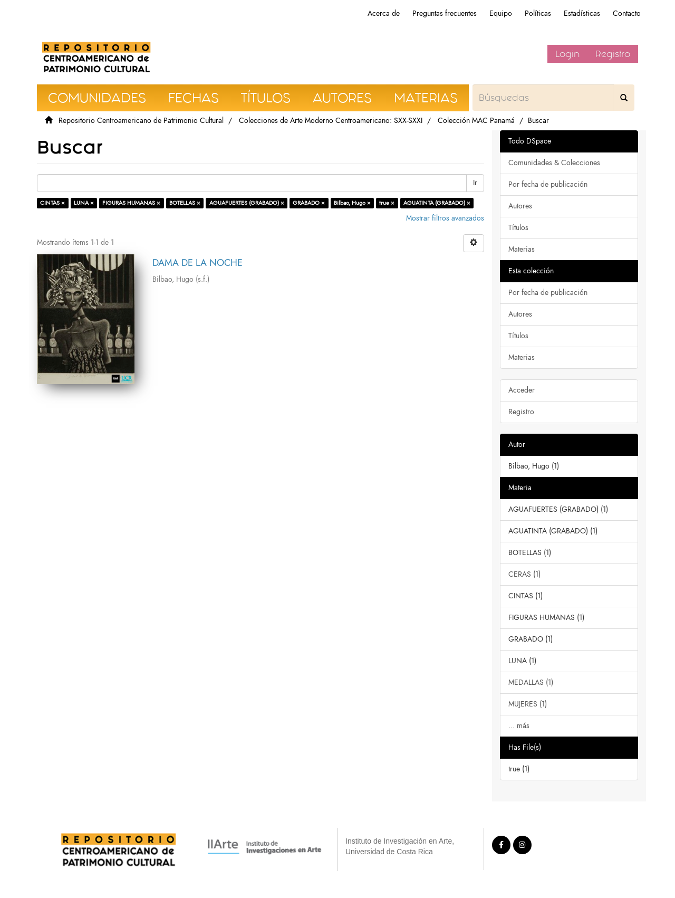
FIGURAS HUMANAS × (131, 203)
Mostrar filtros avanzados (445, 218)
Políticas (538, 13)
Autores (520, 206)
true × (386, 203)
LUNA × (84, 203)
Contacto (627, 13)
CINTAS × (52, 203)
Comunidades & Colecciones (554, 163)
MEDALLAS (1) (530, 682)
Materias (521, 249)
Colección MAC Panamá (476, 121)
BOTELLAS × (184, 203)
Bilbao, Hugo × (352, 203)
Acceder (521, 390)
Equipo (500, 13)
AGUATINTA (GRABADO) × (436, 203)
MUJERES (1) (527, 704)
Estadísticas (582, 13)
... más (518, 726)
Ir (475, 183)
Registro (612, 54)
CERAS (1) (524, 574)
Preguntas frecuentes (444, 13)
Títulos (518, 228)
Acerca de (384, 13)
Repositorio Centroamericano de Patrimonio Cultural (141, 121)
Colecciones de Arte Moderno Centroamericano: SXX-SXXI (330, 121)
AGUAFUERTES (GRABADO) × (246, 203)
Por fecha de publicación (547, 184)
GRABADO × (309, 203)
